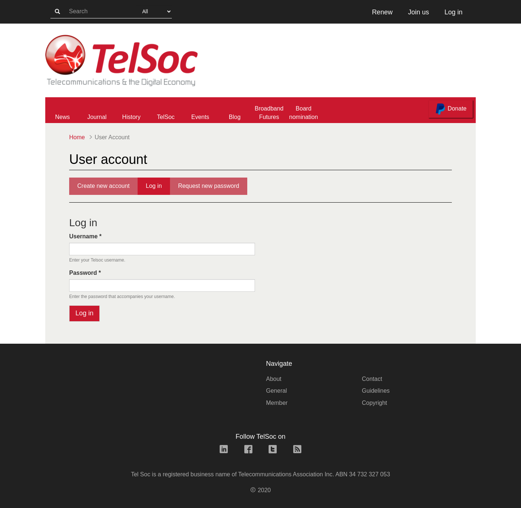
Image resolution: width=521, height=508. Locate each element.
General (276, 391)
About (273, 379)
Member (277, 403)
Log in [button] (453, 12)
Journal (96, 117)
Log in (158, 188)
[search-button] (57, 11)
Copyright (374, 403)
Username (85, 236)
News (62, 117)
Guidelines (376, 391)
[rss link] (297, 450)
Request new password (208, 186)
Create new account (103, 186)
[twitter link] (272, 450)
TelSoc (166, 117)
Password (85, 273)
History (131, 117)
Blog (235, 117)
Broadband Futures (269, 112)
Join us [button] (418, 12)
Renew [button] (382, 12)
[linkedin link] (223, 450)
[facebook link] (248, 450)
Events (200, 117)
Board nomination (303, 112)
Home (77, 137)
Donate (451, 109)
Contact (372, 379)
